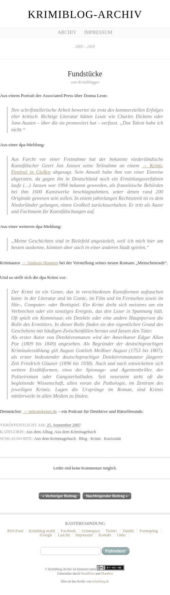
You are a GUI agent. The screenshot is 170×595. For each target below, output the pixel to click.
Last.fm (64, 535)
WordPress (88, 573)
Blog (83, 438)
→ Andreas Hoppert (39, 262)
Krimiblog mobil (42, 531)
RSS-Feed (15, 531)
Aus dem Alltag (39, 431)
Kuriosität (112, 438)
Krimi (95, 438)
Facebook (68, 531)
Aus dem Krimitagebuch (75, 431)
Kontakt (105, 535)
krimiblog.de (100, 581)
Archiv (67, 32)
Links (121, 535)
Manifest (107, 573)
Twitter (111, 531)
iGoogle (46, 535)
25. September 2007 (64, 425)
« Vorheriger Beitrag (59, 496)
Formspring (149, 531)
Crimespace (91, 531)
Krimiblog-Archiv (85, 14)
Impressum (98, 32)
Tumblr (128, 531)
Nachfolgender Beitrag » (107, 496)
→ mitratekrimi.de (40, 411)
